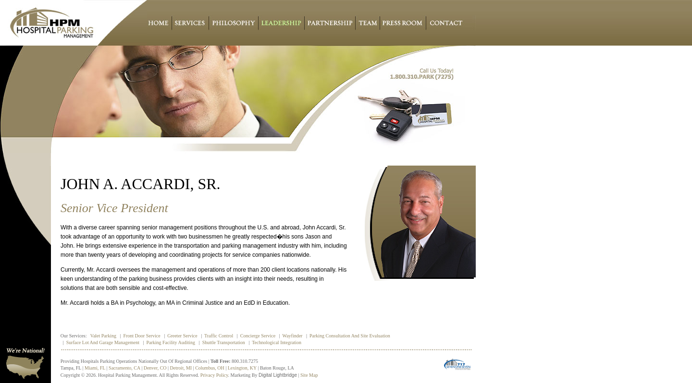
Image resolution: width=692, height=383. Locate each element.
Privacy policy (214, 375)
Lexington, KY (242, 368)
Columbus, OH (209, 368)
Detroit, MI (181, 368)
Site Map (309, 375)
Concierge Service (257, 335)
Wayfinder (293, 335)
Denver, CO (155, 368)
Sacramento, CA (124, 368)
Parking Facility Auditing (170, 342)
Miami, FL (95, 368)
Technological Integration (276, 342)
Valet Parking (103, 335)
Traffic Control (218, 335)
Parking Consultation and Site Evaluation (349, 335)
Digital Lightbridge (278, 375)
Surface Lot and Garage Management (102, 342)
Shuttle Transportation (223, 342)
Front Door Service (141, 335)
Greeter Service (182, 335)
